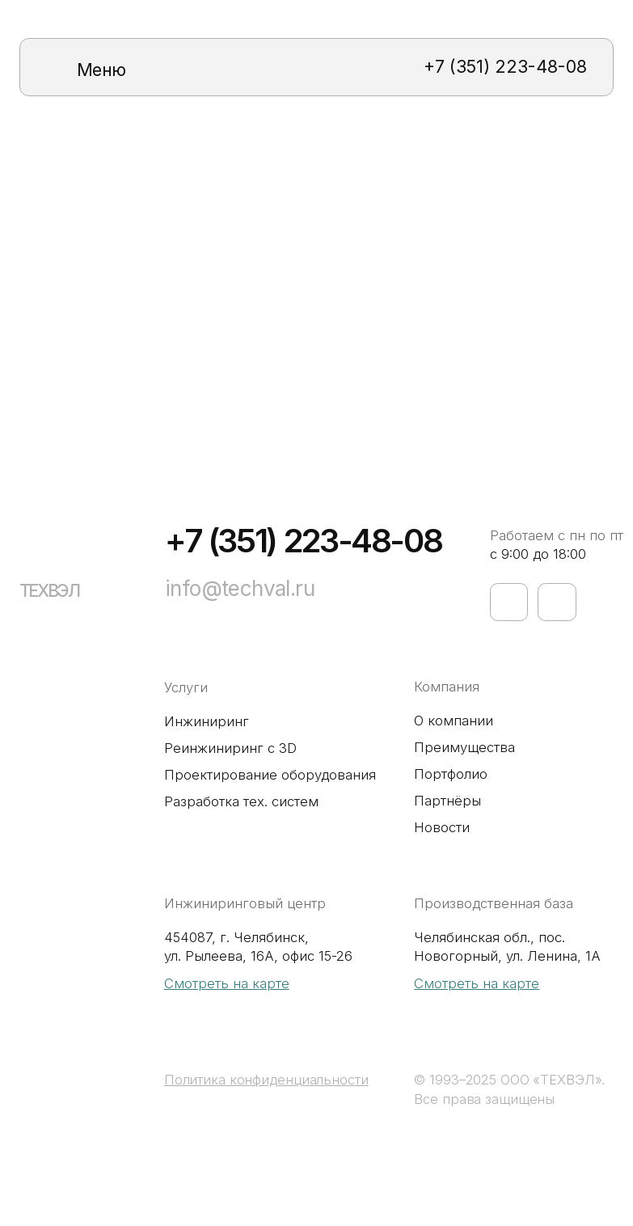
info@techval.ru (239, 588)
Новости (442, 827)
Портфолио (450, 774)
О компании (453, 720)
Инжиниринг (206, 721)
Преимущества (464, 747)
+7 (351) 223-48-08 (505, 66)
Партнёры (447, 801)
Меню (101, 69)
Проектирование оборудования (270, 775)
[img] (58, 68)
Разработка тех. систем (241, 801)
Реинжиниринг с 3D (230, 748)
